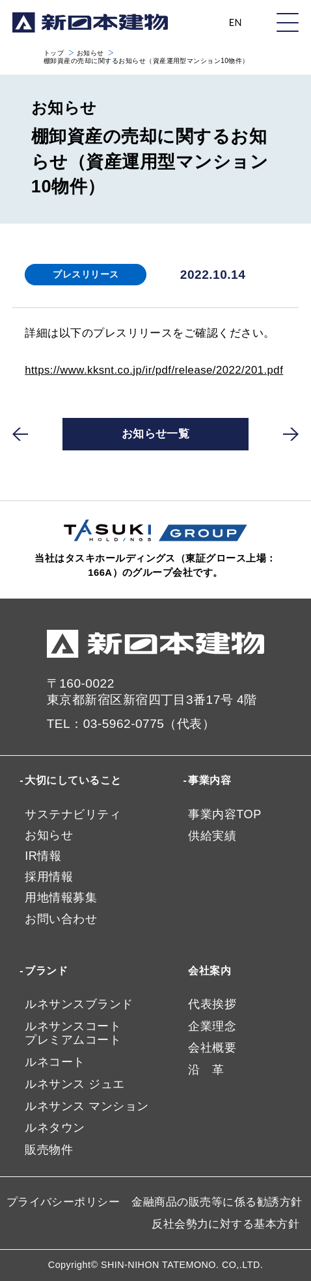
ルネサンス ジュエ (74, 1084)
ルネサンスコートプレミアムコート (73, 1033)
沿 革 (206, 1069)
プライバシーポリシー (63, 1202)
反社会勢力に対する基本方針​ (225, 1224)
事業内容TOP (224, 814)
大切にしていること (73, 780)
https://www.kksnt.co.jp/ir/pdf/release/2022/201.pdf (154, 370)
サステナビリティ (73, 814)
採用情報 (49, 876)
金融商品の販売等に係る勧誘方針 (216, 1202)
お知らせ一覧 (156, 434)
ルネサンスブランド (79, 1004)
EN (235, 22)
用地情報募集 (61, 897)
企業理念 (212, 1026)
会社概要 (212, 1047)
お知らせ (90, 53)
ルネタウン (55, 1127)
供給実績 (212, 835)
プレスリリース (85, 274)
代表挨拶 (212, 1004)
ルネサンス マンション (86, 1106)
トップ (54, 53)
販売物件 (49, 1149)
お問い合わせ (61, 918)
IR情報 (43, 855)
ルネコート (55, 1061)
